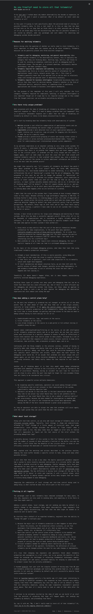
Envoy (50, 198)
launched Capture (27, 578)
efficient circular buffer (24, 423)
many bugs (46, 234)
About (59, 611)
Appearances (67, 611)
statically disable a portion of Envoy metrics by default (39, 232)
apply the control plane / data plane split (59, 307)
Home (53, 611)
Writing (76, 611)
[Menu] (89, 4)
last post (22, 15)
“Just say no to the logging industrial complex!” (32, 606)
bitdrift (25, 567)
